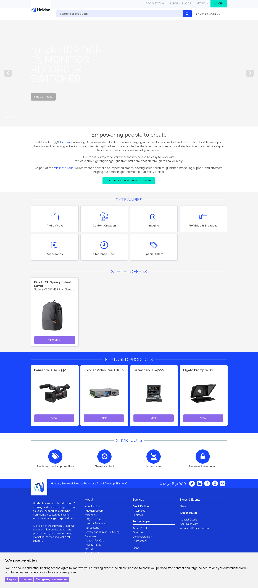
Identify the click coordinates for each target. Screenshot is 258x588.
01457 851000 (173, 483)
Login (218, 3)
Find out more (43, 96)
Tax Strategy (92, 527)
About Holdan (93, 506)
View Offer (54, 340)
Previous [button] (8, 73)
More (200, 3)
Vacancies (91, 515)
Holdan (65, 142)
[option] (129, 73)
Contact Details (188, 519)
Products (153, 3)
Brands (137, 548)
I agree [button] (11, 579)
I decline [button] (26, 579)
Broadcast (138, 532)
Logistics (138, 515)
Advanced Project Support (195, 528)
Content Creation (142, 536)
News (183, 506)
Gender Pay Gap (94, 540)
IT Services (139, 510)
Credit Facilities (141, 506)
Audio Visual (140, 528)
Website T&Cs (93, 549)
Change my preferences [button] (51, 579)
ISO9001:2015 (93, 519)
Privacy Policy (93, 544)
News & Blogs (180, 3)
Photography (140, 541)
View (54, 418)
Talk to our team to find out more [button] (128, 180)
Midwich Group (63, 168)
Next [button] (250, 73)
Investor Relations (95, 523)
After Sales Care (189, 523)
